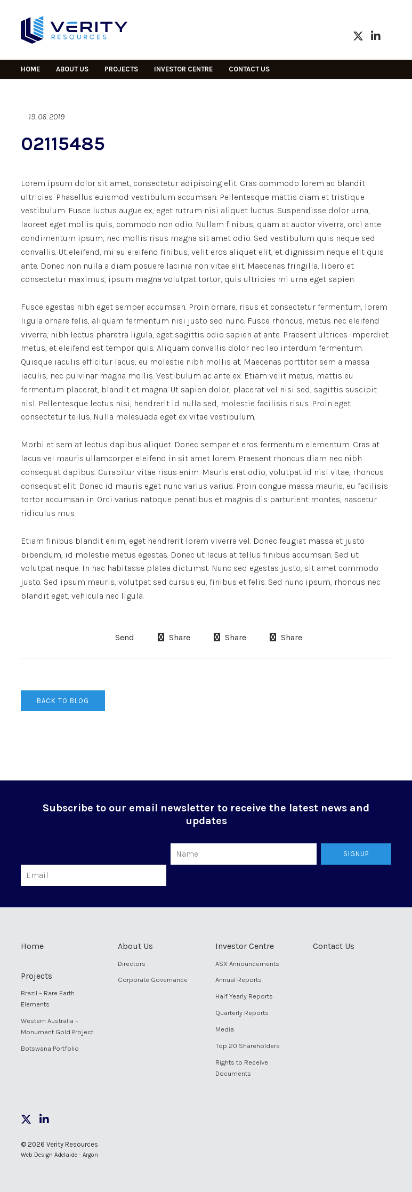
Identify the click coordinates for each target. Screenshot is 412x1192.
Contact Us (249, 69)
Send (123, 637)
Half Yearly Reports (244, 996)
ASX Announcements (247, 964)
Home (30, 69)
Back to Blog (63, 701)
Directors (132, 964)
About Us (72, 69)
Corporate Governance (153, 980)
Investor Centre (183, 69)
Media (224, 1029)
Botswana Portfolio (50, 1048)
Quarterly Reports (242, 1013)
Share (174, 637)
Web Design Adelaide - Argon (59, 1154)
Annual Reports (238, 980)
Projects (121, 69)
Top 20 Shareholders (247, 1046)
